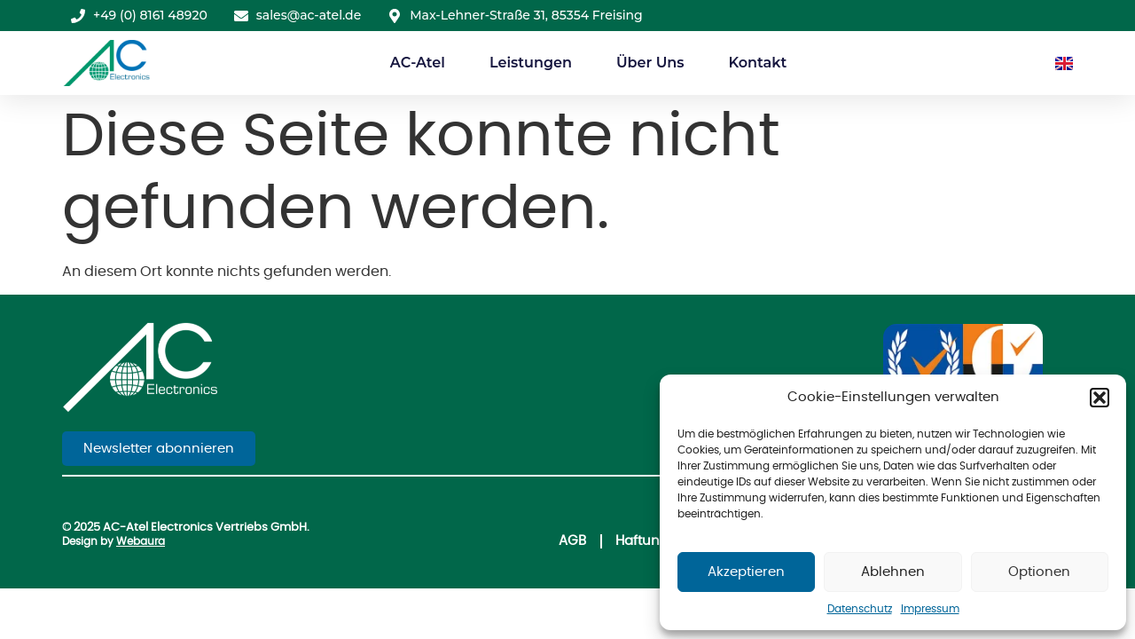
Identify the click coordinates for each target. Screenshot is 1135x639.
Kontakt (757, 62)
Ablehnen (893, 572)
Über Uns (650, 62)
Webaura (140, 541)
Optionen (1039, 572)
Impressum (930, 609)
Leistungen (530, 62)
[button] (1099, 397)
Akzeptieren (746, 572)
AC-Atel (417, 62)
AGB (572, 541)
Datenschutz (859, 609)
